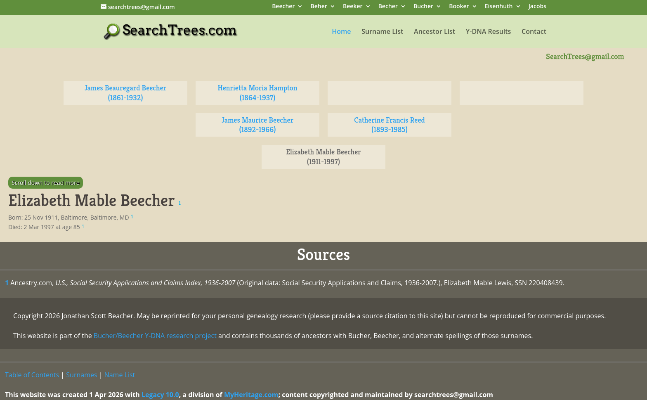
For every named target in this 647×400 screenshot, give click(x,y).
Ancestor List (434, 32)
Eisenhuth (499, 7)
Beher (319, 7)
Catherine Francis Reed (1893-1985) (389, 125)
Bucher (423, 7)
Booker (459, 7)
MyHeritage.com (251, 394)
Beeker (353, 7)
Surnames (81, 374)
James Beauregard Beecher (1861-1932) (125, 92)
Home (341, 32)
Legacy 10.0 (160, 394)
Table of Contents (32, 374)
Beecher (283, 7)
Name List (119, 374)
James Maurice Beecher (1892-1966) (257, 125)
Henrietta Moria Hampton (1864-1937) (258, 92)
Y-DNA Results (488, 32)
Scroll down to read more (46, 183)
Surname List (382, 32)
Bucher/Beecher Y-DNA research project (155, 335)
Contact (534, 32)
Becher (388, 7)
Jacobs (537, 7)
